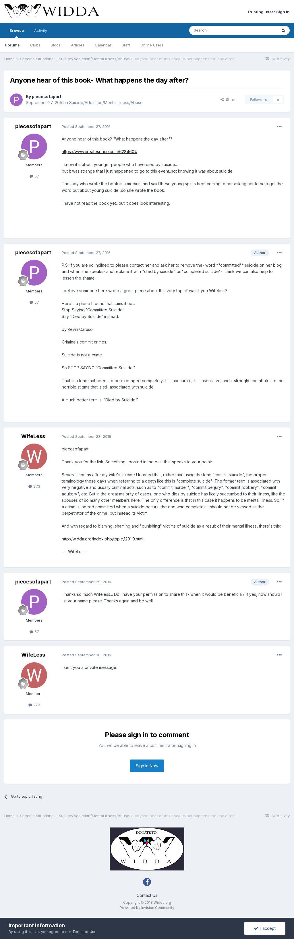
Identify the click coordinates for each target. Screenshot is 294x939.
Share (228, 99)
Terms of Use (84, 931)
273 (34, 486)
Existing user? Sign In (269, 11)
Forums (12, 45)
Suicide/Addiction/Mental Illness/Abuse (106, 102)
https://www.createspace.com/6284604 (99, 151)
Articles (77, 45)
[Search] (218, 30)
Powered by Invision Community (147, 907)
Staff (126, 45)
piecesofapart (46, 96)
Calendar (103, 45)
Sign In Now (147, 765)
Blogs (56, 45)
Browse (16, 33)
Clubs (35, 45)
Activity (40, 30)
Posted (86, 126)
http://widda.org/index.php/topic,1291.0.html (102, 538)
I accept (265, 928)
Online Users (151, 45)
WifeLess (33, 436)
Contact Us (147, 895)
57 (34, 176)
